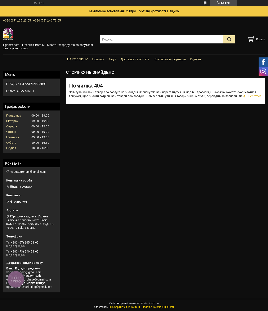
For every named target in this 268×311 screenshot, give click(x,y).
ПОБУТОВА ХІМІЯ (20, 91)
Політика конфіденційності (158, 307)
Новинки (98, 59)
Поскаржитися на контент (125, 307)
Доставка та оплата (135, 59)
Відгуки (195, 59)
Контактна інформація (170, 59)
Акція (112, 59)
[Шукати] (229, 39)
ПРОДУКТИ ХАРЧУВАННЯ (26, 83)
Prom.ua (154, 303)
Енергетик (253, 96)
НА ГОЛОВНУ (77, 59)
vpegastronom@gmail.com (28, 171)
